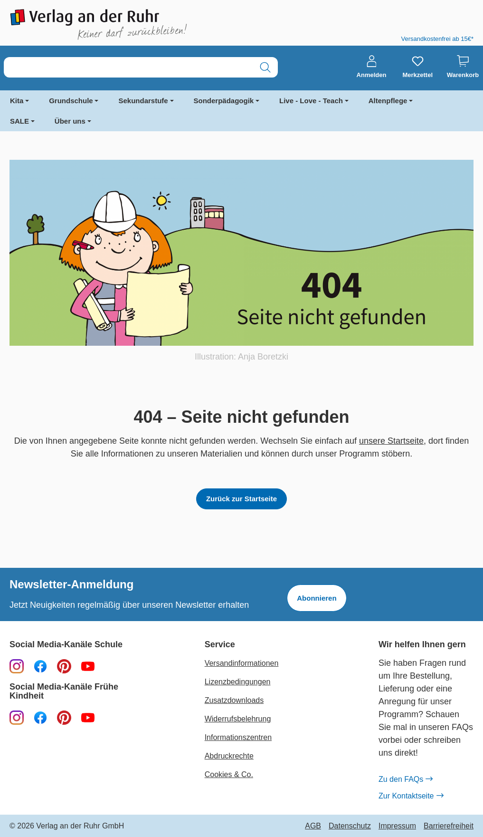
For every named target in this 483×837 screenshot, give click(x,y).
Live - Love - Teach (311, 101)
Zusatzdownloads (234, 700)
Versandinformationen (242, 663)
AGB (313, 826)
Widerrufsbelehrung (238, 719)
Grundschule (71, 101)
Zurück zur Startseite (241, 499)
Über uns (70, 121)
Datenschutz (350, 826)
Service (220, 644)
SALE (19, 121)
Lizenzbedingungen (238, 682)
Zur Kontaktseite (411, 796)
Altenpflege (388, 101)
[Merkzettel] (417, 67)
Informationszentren (238, 737)
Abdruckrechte (229, 756)
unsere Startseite (391, 441)
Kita (16, 101)
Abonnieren (316, 598)
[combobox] (128, 67)
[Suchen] (265, 67)
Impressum (397, 826)
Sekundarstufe (143, 101)
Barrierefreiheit (449, 826)
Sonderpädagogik (224, 101)
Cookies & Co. (229, 774)
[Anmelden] (371, 67)
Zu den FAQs (405, 779)
